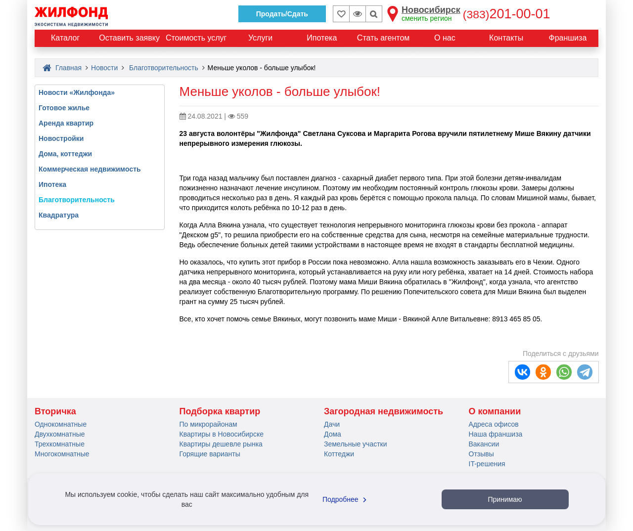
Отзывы (481, 454)
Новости (104, 68)
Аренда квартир (66, 123)
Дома (332, 434)
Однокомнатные (61, 424)
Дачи (332, 424)
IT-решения (487, 464)
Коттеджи (339, 454)
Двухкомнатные (60, 434)
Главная (62, 68)
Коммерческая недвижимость (90, 169)
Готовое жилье (64, 108)
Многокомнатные (62, 454)
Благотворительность (163, 68)
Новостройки (61, 138)
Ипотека (52, 184)
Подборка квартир (220, 411)
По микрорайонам (208, 424)
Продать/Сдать (282, 14)
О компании (495, 411)
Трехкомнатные (60, 444)
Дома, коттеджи (65, 154)
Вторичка (55, 411)
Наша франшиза (496, 434)
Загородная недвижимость (383, 411)
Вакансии (484, 444)
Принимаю (505, 499)
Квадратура (59, 215)
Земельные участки (355, 444)
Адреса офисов (494, 424)
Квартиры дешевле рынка (221, 444)
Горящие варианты (210, 454)
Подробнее (345, 499)
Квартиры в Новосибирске (222, 434)
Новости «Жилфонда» (77, 92)
